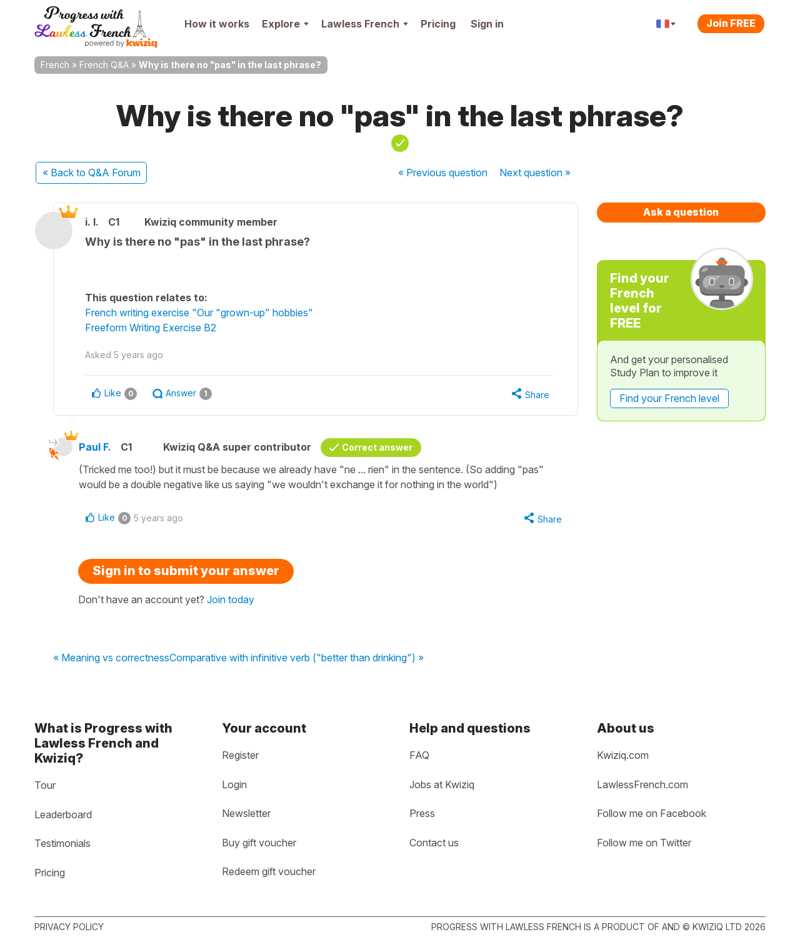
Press (422, 813)
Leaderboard (63, 814)
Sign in (487, 24)
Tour (45, 785)
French (55, 64)
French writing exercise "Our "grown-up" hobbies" (199, 312)
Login (234, 784)
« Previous (443, 172)
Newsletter (246, 813)
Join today (230, 599)
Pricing (438, 24)
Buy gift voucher (259, 842)
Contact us (434, 842)
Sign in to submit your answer (185, 570)
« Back (91, 172)
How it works (216, 24)
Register (240, 755)
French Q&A (104, 64)
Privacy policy (69, 926)
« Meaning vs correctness (111, 658)
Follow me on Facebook (651, 813)
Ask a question (681, 212)
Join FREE (731, 23)
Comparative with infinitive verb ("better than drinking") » (296, 658)
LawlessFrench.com (642, 784)
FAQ (419, 755)
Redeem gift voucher (269, 871)
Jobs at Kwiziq (441, 784)
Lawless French (364, 24)
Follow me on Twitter (644, 842)
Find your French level (669, 398)
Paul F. (95, 447)
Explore (285, 24)
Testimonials (62, 843)
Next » (535, 172)
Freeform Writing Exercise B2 (150, 327)
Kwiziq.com (623, 755)
